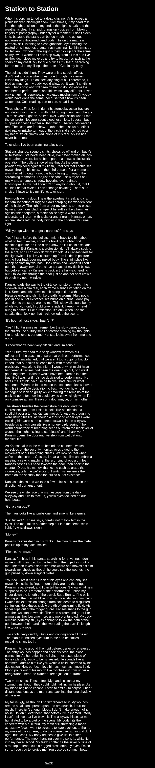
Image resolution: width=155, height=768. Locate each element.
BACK (49, 763)
